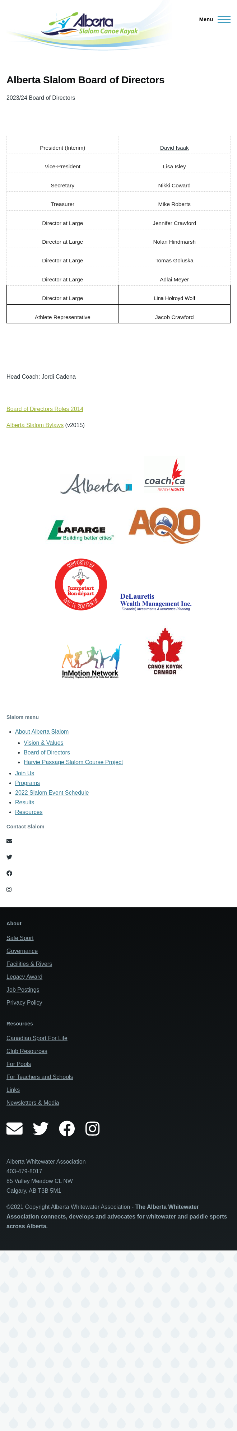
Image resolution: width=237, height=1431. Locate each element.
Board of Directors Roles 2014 (44, 409)
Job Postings (23, 990)
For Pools (18, 1064)
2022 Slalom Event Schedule (52, 793)
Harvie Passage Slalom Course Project (73, 762)
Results (24, 802)
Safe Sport (20, 938)
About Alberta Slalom (42, 732)
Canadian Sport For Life (37, 1038)
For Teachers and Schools (39, 1077)
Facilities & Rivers (29, 964)
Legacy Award (24, 977)
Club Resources (26, 1051)
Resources (28, 812)
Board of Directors (47, 752)
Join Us (24, 773)
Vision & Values (44, 743)
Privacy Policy (24, 1003)
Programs (27, 783)
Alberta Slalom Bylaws (35, 425)
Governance (22, 951)
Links (13, 1090)
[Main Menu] (213, 19)
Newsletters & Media (32, 1103)
